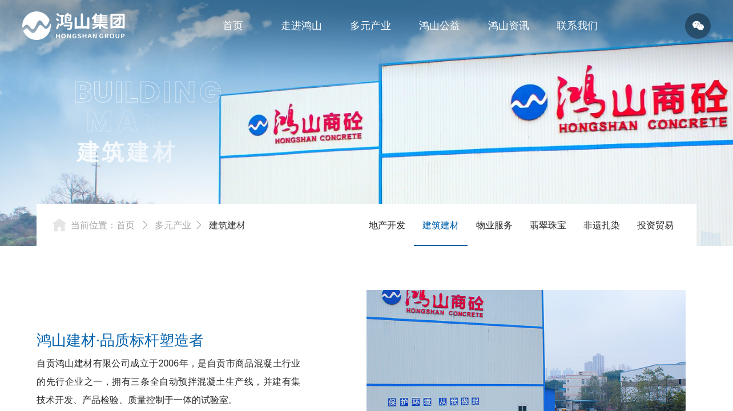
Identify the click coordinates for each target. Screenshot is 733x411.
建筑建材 (227, 225)
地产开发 (387, 225)
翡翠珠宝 (548, 225)
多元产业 (173, 225)
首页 (125, 225)
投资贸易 (655, 225)
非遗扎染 (601, 225)
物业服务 (494, 225)
